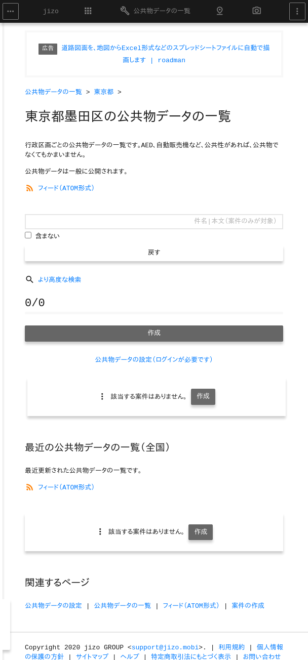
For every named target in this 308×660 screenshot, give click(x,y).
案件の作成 (248, 606)
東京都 (103, 92)
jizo (51, 11)
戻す (154, 253)
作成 (154, 333)
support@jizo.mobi (165, 647)
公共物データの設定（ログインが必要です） (154, 360)
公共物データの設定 (53, 606)
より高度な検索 (53, 280)
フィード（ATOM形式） (60, 188)
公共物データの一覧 (155, 11)
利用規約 (231, 647)
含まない (47, 236)
